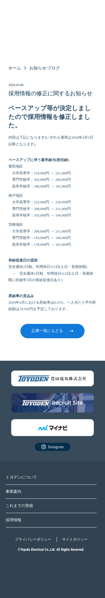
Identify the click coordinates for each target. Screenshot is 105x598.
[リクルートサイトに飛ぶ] (52, 379)
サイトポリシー (75, 539)
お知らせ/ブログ (44, 68)
